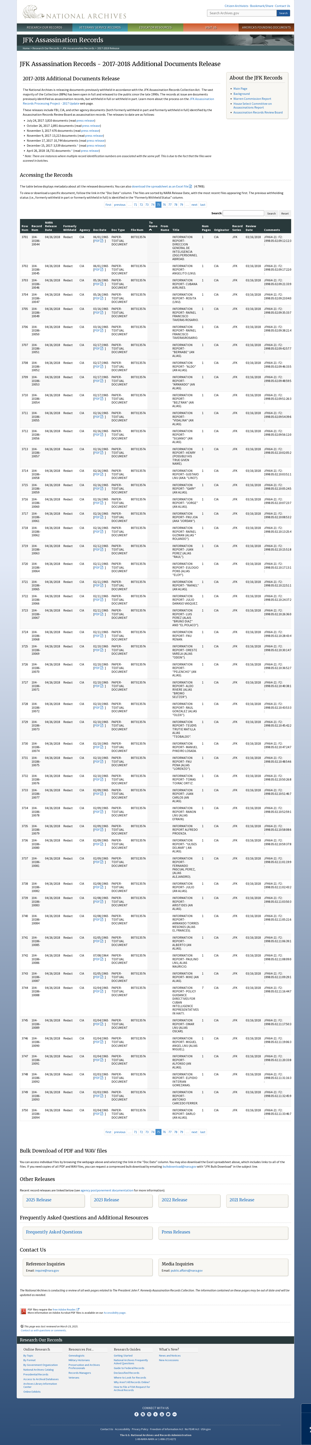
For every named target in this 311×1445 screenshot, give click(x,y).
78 (175, 205)
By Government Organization (40, 1365)
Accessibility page (115, 1312)
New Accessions (169, 1360)
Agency (85, 230)
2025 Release (38, 1199)
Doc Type (118, 230)
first (108, 205)
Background (241, 94)
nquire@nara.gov (47, 1270)
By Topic (28, 1355)
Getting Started (123, 1355)
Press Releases (176, 1232)
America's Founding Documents (266, 27)
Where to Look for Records (130, 1377)
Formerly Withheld (69, 228)
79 (181, 205)
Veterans (74, 1377)
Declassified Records (126, 1373)
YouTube (161, 1414)
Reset (285, 213)
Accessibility (122, 1429)
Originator (221, 230)
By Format (29, 1360)
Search (283, 13)
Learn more (276, 1438)
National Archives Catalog (38, 1369)
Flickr (174, 1414)
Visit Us (211, 27)
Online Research (36, 1349)
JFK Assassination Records (78, 48)
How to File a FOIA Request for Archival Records (132, 1388)
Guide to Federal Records (129, 1368)
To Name (153, 225)
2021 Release (241, 1199)
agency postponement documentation (107, 1190)
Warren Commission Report (252, 99)
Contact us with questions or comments (43, 1330)
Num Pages (206, 228)
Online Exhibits (32, 1391)
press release (85, 120)
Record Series (237, 228)
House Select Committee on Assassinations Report (252, 105)
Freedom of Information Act (166, 1429)
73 (147, 205)
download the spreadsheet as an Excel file (160, 186)
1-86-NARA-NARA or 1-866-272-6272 (155, 1439)
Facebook (136, 1414)
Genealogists (76, 1355)
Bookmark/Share (261, 6)
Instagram (149, 1414)
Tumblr (155, 1414)
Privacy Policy (140, 1429)
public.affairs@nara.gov (187, 1270)
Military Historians (79, 1360)
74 (152, 205)
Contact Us (282, 6)
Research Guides (127, 1349)
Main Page (240, 88)
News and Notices (170, 1355)
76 (164, 205)
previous (120, 205)
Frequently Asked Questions (54, 1232)
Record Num (37, 228)
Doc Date (99, 230)
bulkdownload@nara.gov (179, 1166)
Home (26, 48)
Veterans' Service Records (100, 27)
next (194, 205)
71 (135, 205)
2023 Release (106, 1199)
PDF (97, 241)
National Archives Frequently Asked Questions (131, 1361)
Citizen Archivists (236, 6)
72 (141, 205)
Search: (216, 213)
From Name (165, 228)
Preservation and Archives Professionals (84, 1366)
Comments (272, 230)
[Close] (306, 1408)
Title (175, 230)
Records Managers (80, 1373)
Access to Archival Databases (41, 1379)
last (202, 205)
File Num (137, 230)
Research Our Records (44, 27)
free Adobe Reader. (66, 1309)
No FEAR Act (192, 1429)
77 (170, 205)
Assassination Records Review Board (258, 112)
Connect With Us (155, 1408)
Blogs (168, 1414)
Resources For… (81, 1349)
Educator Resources (155, 27)
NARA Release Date (51, 226)
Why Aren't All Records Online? (132, 1382)
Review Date (251, 228)
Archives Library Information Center (40, 1385)
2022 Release (174, 1199)
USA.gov (206, 1429)
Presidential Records (35, 1374)
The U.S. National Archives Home (74, 11)
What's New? (169, 1349)
